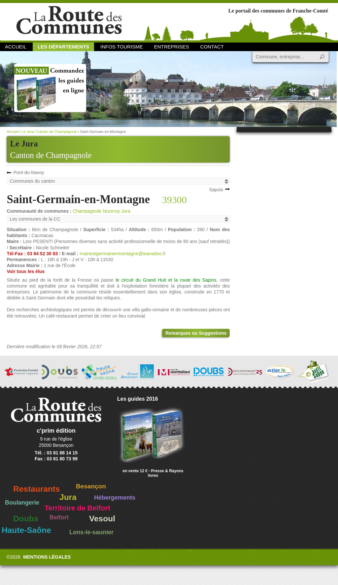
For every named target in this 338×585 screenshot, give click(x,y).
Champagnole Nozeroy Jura (101, 211)
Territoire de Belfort (77, 508)
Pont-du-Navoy (28, 172)
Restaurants (36, 488)
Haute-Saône (26, 530)
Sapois (216, 189)
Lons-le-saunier (91, 532)
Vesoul (102, 518)
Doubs (25, 518)
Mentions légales (47, 557)
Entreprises (171, 46)
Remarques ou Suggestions (195, 333)
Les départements (63, 46)
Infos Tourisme (121, 46)
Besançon (91, 486)
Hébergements (114, 497)
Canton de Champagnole (50, 155)
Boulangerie (22, 502)
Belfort (59, 517)
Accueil (15, 46)
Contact (212, 46)
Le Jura (27, 132)
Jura (68, 497)
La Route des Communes (69, 21)
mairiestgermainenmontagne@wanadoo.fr (123, 253)
